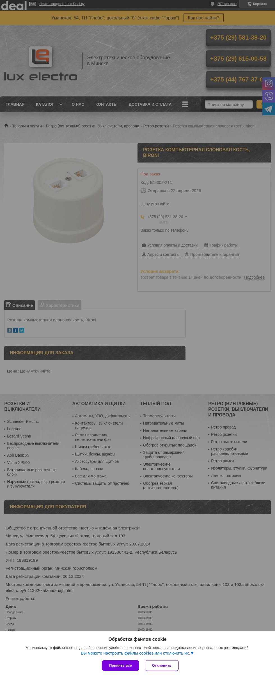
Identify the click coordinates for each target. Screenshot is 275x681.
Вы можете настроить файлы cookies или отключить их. (135, 653)
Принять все (120, 665)
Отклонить (161, 665)
